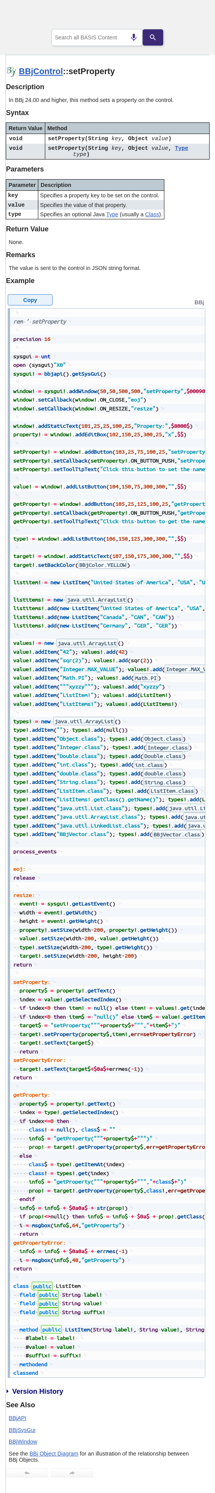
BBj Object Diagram (53, 1454)
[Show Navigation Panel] (194, 16)
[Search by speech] (133, 37)
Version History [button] (34, 1391)
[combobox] (97, 37)
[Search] (153, 37)
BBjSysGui (22, 1430)
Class (152, 214)
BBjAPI (18, 1418)
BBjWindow (23, 1442)
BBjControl (41, 71)
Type (181, 148)
